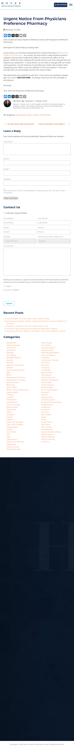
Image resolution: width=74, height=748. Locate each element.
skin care (45, 412)
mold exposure (47, 385)
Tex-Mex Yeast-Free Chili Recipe (19, 124)
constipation (12, 402)
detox (9, 412)
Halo (8, 437)
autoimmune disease (16, 370)
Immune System (48, 355)
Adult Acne (11, 348)
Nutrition (45, 392)
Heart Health (46, 343)
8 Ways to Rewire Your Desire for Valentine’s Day (54, 124)
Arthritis (10, 363)
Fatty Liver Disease (15, 422)
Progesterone (47, 405)
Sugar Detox (46, 422)
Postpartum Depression (51, 402)
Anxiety (10, 360)
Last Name (43, 218)
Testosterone (47, 429)
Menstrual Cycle (48, 377)
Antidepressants (14, 358)
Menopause (46, 375)
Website (7, 179)
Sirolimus (45, 410)
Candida (10, 395)
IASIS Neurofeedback (50, 353)
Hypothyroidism (48, 348)
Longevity (45, 368)
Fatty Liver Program (15, 424)
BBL (8, 372)
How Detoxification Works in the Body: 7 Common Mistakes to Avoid (36, 331)
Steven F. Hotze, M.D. (36, 101)
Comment (8, 142)
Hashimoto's (12, 439)
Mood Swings (47, 387)
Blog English (26, 115)
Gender (7, 237)
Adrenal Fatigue (13, 345)
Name (6, 159)
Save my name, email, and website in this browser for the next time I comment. (34, 192)
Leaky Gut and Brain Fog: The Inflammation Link (28, 326)
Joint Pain (45, 363)
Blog (18, 115)
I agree (8, 286)
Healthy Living (13, 447)
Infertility (45, 358)
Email (6, 169)
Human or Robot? (11, 290)
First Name (8, 218)
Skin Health (46, 415)
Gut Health (11, 432)
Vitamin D (45, 442)
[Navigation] (71, 5)
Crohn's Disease (13, 405)
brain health (12, 387)
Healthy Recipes (14, 449)
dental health (12, 407)
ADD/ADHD (11, 343)
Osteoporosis (47, 397)
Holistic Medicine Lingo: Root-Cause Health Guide (28, 319)
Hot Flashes (46, 345)
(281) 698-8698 (60, 5)
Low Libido (45, 370)
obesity (44, 395)
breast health (12, 392)
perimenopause (48, 400)
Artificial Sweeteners (15, 365)
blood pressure (13, 382)
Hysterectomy (47, 350)
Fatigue (10, 419)
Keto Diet (45, 365)
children (10, 397)
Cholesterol (11, 400)
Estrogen (10, 415)
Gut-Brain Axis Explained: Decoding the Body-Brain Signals (32, 329)
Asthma (10, 368)
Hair (8, 434)
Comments (8, 246)
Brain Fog (11, 385)
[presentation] (18, 295)
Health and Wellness (42, 115)
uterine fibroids (48, 439)
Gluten (9, 429)
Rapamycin (46, 407)
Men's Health (47, 372)
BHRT (9, 375)
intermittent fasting (50, 360)
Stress (44, 419)
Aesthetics (11, 350)
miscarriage (46, 382)
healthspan (11, 444)
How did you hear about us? (51, 237)
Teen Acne (45, 424)
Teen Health (46, 427)
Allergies (10, 353)
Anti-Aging (11, 355)
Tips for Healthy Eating (51, 432)
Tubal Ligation (47, 434)
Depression (11, 410)
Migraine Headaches (50, 380)
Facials (9, 417)
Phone (41, 228)
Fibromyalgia (12, 427)
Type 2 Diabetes (48, 437)
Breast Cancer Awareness (17, 390)
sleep (43, 417)
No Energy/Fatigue (49, 390)
